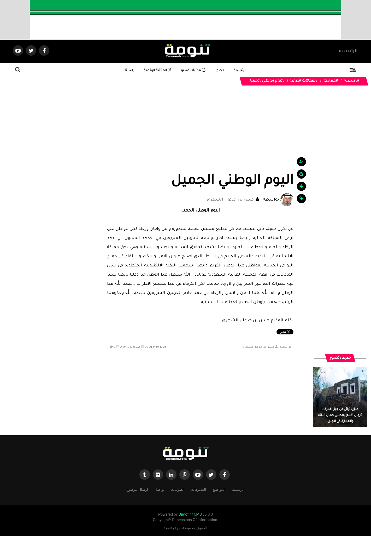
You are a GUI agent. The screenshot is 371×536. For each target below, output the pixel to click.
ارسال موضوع (137, 489)
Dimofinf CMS (190, 514)
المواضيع (219, 489)
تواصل (159, 489)
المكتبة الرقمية (157, 71)
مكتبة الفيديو (193, 71)
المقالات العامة (303, 81)
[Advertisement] (200, 133)
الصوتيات (178, 489)
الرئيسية (348, 51)
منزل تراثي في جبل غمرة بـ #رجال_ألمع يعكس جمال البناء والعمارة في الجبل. (340, 415)
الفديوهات (198, 489)
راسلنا (129, 71)
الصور (219, 71)
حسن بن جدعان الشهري (230, 200)
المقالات (331, 81)
